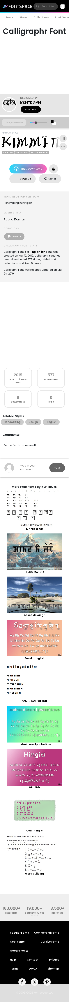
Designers (57, 913)
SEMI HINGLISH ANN (34, 701)
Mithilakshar (34, 529)
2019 (18, 375)
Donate (14, 236)
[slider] (36, 122)
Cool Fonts (17, 942)
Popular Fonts (19, 933)
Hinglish (34, 787)
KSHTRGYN (30, 102)
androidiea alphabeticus (35, 744)
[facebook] (22, 982)
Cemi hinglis (34, 830)
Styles (23, 17)
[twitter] (34, 982)
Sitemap (53, 968)
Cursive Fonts (50, 942)
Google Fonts (19, 950)
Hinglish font (38, 252)
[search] (45, 6)
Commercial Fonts (46, 933)
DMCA (33, 968)
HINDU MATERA (34, 572)
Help (13, 959)
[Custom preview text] (14, 122)
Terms (14, 968)
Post (57, 467)
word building (34, 873)
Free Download (28, 169)
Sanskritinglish (34, 658)
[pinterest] (47, 982)
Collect (22, 179)
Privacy (54, 959)
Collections (41, 17)
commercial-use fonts (34, 914)
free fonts (11, 913)
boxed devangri (34, 615)
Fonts (9, 17)
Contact (30, 109)
